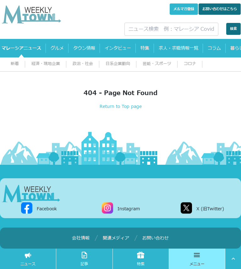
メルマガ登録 (183, 9)
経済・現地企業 (45, 64)
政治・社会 (83, 64)
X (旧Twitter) (210, 208)
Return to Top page (121, 106)
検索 (233, 28)
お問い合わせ (219, 9)
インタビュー (118, 48)
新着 (15, 64)
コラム (214, 48)
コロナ (190, 64)
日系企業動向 (118, 64)
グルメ (57, 48)
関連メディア (116, 238)
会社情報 (81, 238)
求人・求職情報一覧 (178, 48)
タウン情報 (84, 48)
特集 (144, 48)
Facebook (47, 208)
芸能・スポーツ (157, 64)
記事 (84, 259)
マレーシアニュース (21, 48)
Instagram (129, 208)
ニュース (28, 259)
